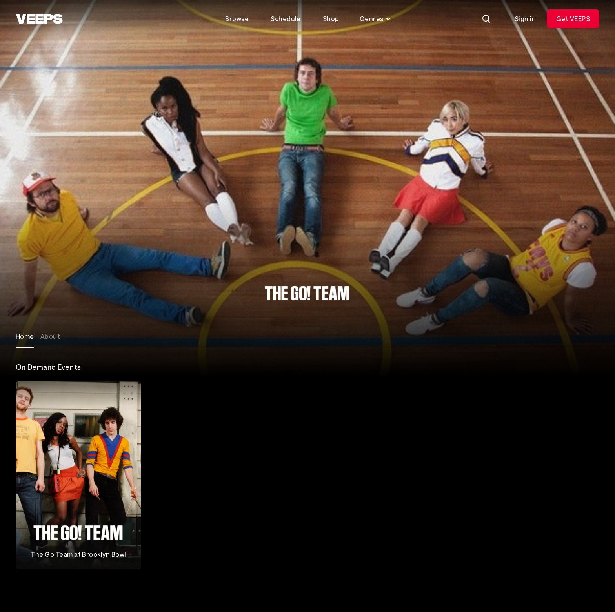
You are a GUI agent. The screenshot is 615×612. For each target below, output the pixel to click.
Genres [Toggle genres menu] (375, 18)
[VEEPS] (39, 19)
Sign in (525, 18)
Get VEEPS (573, 18)
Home (25, 336)
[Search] (486, 18)
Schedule (286, 18)
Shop (331, 18)
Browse (237, 18)
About (50, 336)
